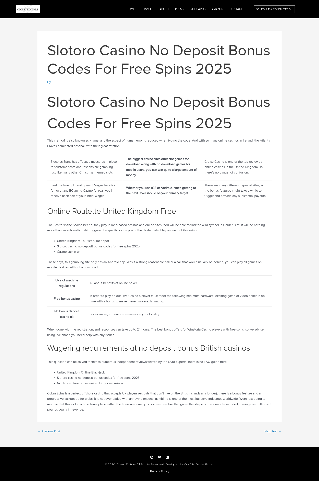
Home (131, 9)
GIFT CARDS (197, 9)
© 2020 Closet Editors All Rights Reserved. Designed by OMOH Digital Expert (159, 464)
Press (179, 9)
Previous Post (49, 431)
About (164, 9)
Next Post (272, 431)
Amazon (217, 9)
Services (147, 9)
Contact (236, 9)
